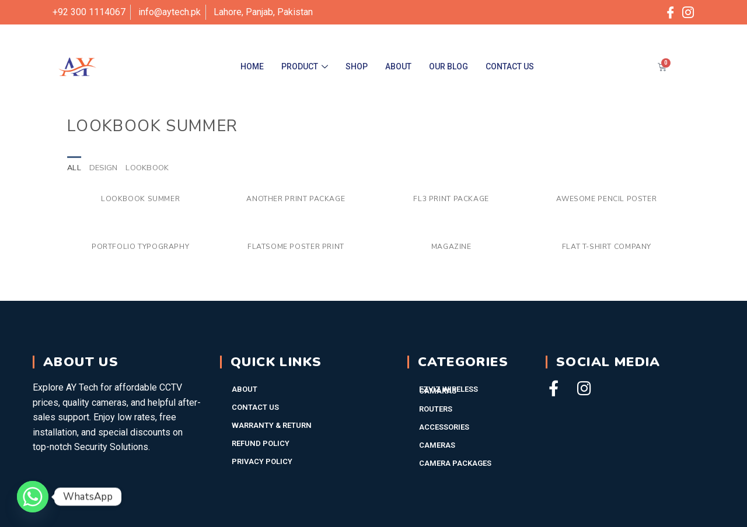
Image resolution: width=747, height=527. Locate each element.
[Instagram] (688, 12)
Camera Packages (455, 463)
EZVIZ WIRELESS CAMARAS (448, 390)
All (74, 168)
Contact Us (510, 66)
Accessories (444, 427)
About (398, 66)
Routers (435, 409)
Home (252, 66)
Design (103, 168)
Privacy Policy (262, 461)
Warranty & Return (272, 425)
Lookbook (147, 168)
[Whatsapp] (32, 496)
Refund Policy (260, 443)
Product (304, 66)
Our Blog (448, 66)
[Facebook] (670, 12)
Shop (356, 66)
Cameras (437, 445)
